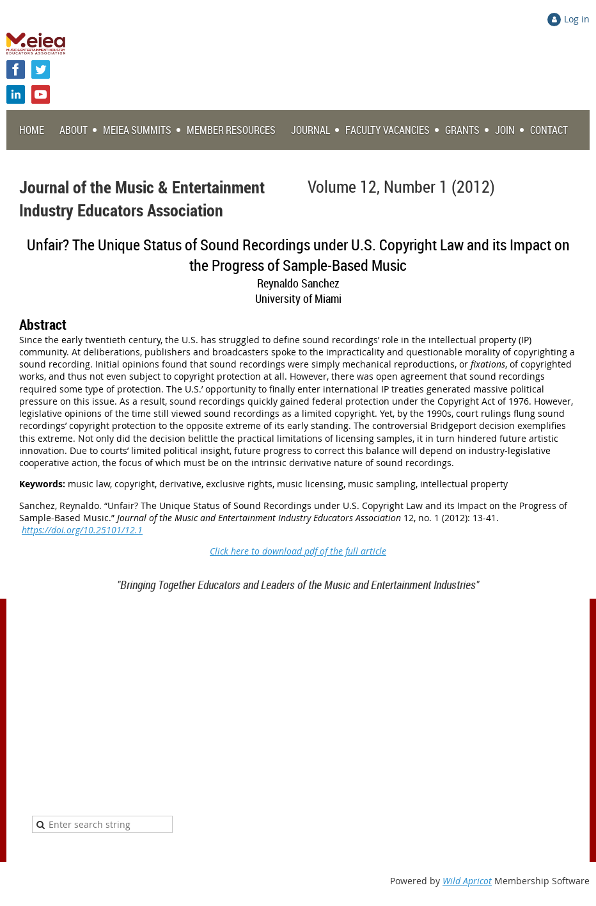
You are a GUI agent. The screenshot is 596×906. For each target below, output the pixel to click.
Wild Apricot (467, 881)
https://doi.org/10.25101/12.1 (82, 530)
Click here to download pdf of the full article (298, 551)
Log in (577, 19)
